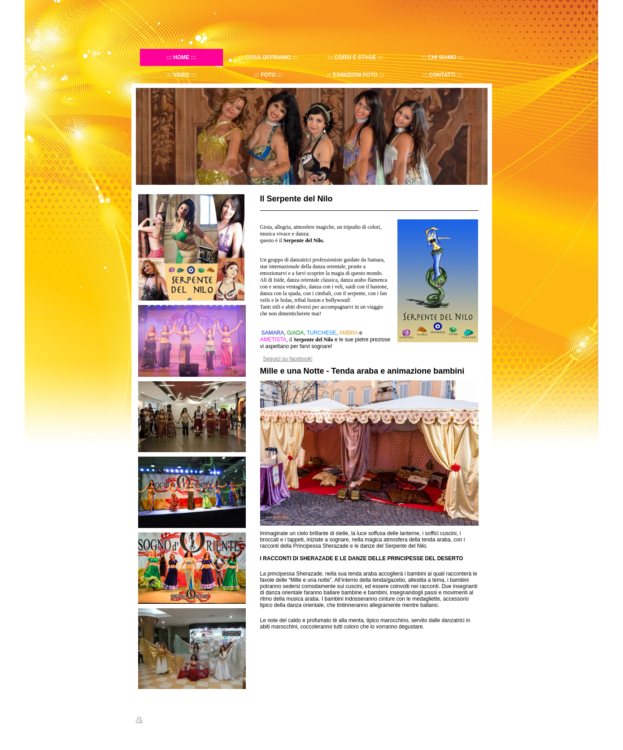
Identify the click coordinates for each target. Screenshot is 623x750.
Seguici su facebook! (288, 359)
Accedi (479, 720)
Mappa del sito (182, 721)
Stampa (150, 721)
